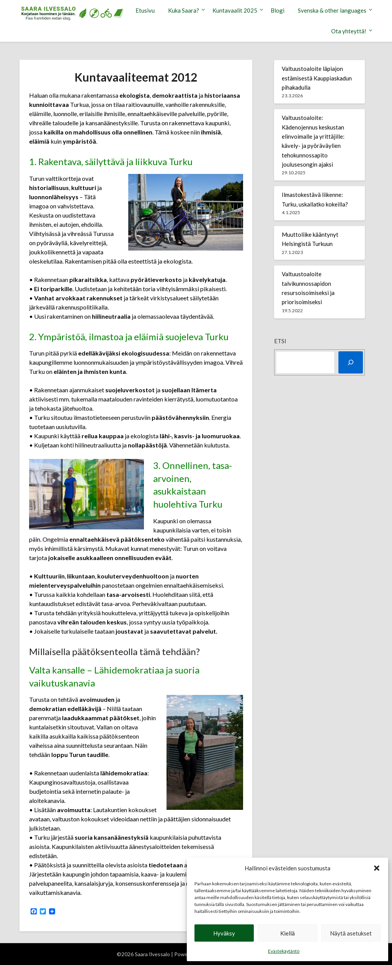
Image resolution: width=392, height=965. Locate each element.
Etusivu (145, 10)
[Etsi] (350, 362)
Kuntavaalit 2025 (234, 10)
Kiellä (287, 933)
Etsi (280, 341)
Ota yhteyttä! (348, 31)
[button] (377, 868)
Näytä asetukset (351, 933)
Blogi (277, 10)
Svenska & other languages (332, 10)
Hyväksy (224, 933)
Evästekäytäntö (283, 951)
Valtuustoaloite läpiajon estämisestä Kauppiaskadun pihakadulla (317, 78)
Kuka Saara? (183, 10)
